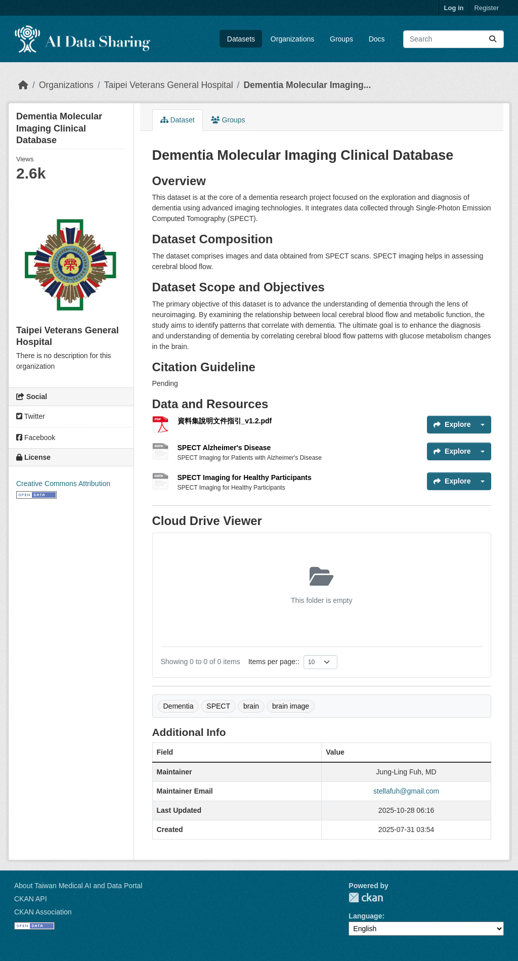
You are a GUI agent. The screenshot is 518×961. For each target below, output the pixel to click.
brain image (290, 706)
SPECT (218, 706)
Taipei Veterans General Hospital (168, 85)
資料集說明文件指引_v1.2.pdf (225, 421)
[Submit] (493, 39)
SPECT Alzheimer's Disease (224, 448)
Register (486, 8)
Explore (452, 424)
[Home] (23, 85)
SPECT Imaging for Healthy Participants (245, 477)
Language (365, 916)
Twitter (30, 416)
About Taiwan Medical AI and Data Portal (78, 886)
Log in (454, 8)
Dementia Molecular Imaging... (307, 85)
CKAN (366, 897)
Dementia (178, 706)
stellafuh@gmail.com (406, 791)
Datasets (241, 39)
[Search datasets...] (453, 39)
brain (251, 706)
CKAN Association (43, 912)
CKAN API (30, 899)
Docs (377, 39)
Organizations (292, 39)
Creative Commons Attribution (63, 483)
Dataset (177, 120)
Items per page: (272, 662)
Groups (341, 39)
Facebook (35, 437)
